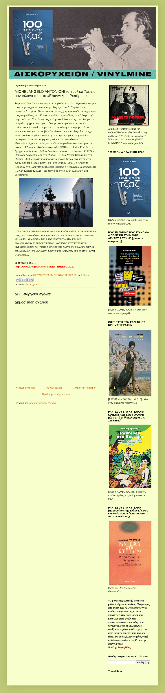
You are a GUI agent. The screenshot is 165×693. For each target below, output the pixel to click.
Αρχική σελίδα (54, 387)
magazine (34, 284)
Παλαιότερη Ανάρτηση (84, 387)
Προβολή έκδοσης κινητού (56, 394)
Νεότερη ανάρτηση (25, 387)
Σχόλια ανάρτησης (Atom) (42, 403)
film (26, 284)
